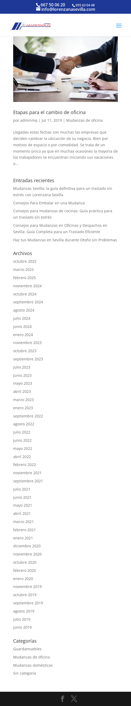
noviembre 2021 (27, 472)
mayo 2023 (22, 383)
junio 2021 (22, 497)
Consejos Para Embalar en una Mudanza (49, 202)
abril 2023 (22, 391)
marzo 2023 (23, 399)
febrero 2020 (24, 570)
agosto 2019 (23, 611)
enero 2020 (23, 578)
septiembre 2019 (28, 602)
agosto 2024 (23, 310)
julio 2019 (21, 619)
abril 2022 (22, 456)
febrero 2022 (24, 464)
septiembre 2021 (28, 480)
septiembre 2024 (28, 301)
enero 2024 (23, 334)
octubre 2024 (24, 293)
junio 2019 (22, 627)
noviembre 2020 (27, 554)
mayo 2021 (22, 505)
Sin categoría (24, 673)
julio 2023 (21, 367)
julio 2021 (21, 489)
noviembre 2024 (27, 285)
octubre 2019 (24, 594)
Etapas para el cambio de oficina (49, 112)
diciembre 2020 (27, 545)
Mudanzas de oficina (84, 120)
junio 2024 (22, 326)
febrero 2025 (24, 277)
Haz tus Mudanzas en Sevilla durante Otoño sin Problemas (65, 239)
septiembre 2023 (28, 358)
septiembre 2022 (28, 415)
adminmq (28, 120)
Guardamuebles (27, 648)
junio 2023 (22, 375)
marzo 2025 (23, 269)
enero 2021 (23, 537)
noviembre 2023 (27, 342)
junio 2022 (22, 440)
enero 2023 (23, 407)
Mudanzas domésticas (33, 665)
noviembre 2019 (27, 586)
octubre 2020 (24, 562)
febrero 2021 (24, 529)
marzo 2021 (23, 521)
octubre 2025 (24, 261)
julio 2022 (21, 432)
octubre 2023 (24, 350)
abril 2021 (22, 513)
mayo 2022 (22, 448)
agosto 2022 (23, 423)
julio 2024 (21, 318)
